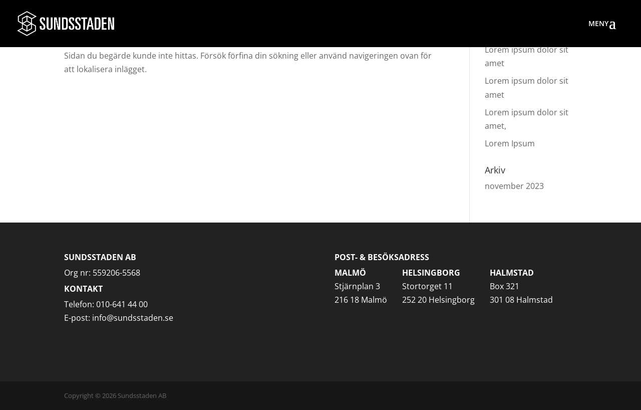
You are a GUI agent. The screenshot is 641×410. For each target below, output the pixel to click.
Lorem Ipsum (510, 143)
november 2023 (514, 185)
